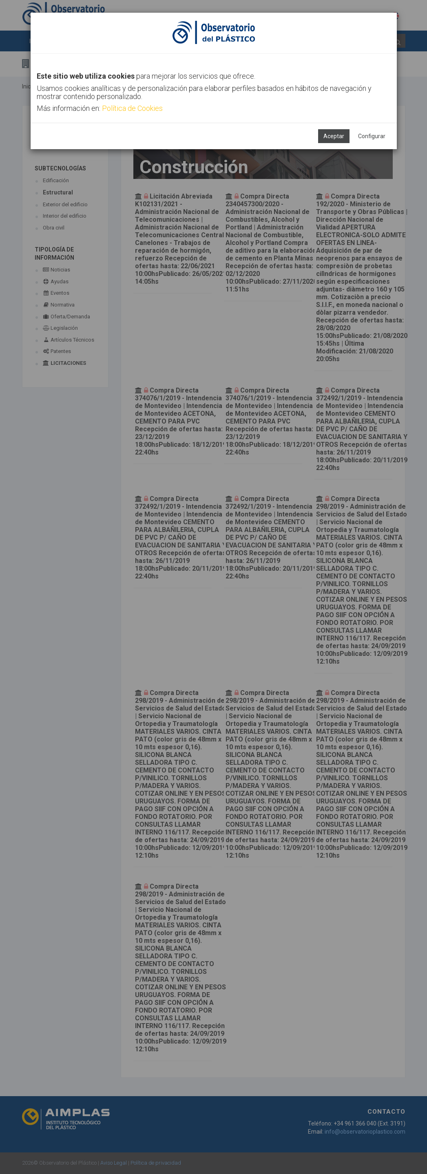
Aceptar (333, 136)
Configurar (371, 136)
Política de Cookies (132, 108)
